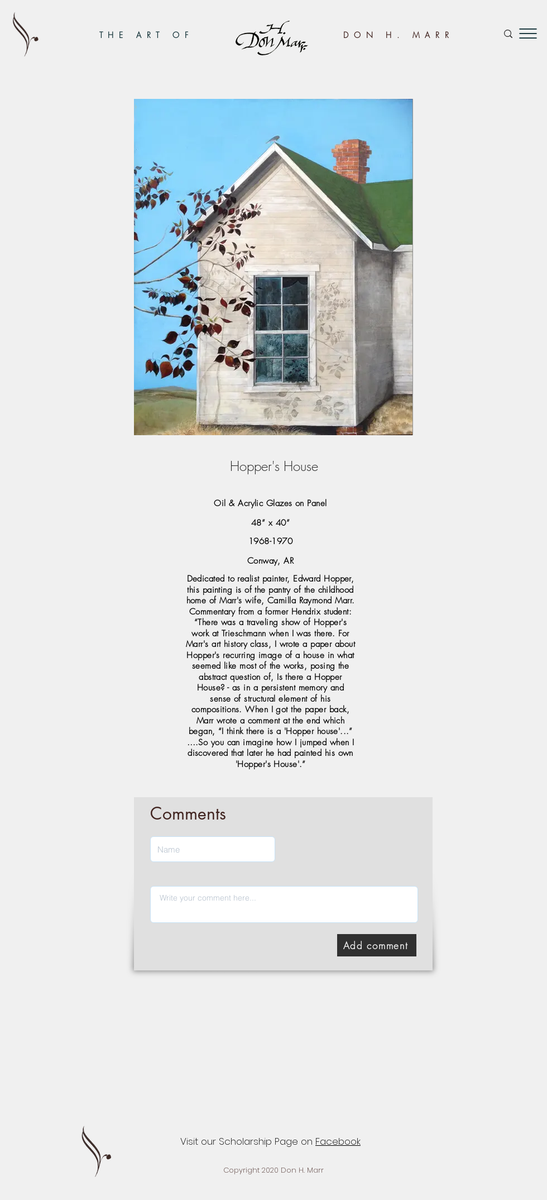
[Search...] (470, 33)
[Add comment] (376, 945)
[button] (528, 33)
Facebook (338, 1141)
